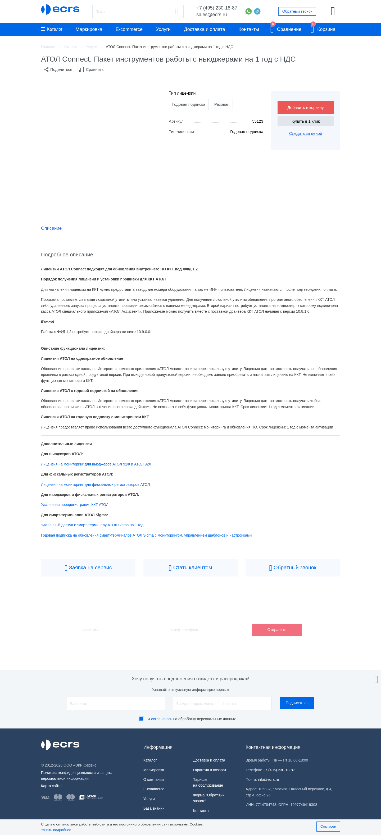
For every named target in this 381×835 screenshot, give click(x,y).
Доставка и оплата (204, 29)
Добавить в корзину (306, 107)
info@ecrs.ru (268, 779)
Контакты (248, 29)
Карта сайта (51, 786)
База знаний (154, 808)
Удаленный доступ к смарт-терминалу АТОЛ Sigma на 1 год (92, 525)
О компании (153, 779)
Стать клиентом (190, 568)
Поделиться (58, 69)
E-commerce (129, 29)
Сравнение (286, 28)
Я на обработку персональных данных (191, 719)
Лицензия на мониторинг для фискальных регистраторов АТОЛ (95, 484)
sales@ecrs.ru (211, 14)
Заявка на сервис (88, 568)
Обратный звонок (297, 11)
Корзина (323, 28)
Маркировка (88, 29)
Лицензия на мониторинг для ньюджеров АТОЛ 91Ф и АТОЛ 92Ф (96, 464)
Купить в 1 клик (306, 121)
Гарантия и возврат (209, 770)
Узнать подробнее (56, 830)
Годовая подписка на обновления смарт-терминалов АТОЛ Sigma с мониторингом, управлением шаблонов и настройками (147, 535)
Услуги (163, 29)
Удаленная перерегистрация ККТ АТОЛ (74, 504)
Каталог (51, 29)
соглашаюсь (161, 719)
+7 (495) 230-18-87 (216, 8)
